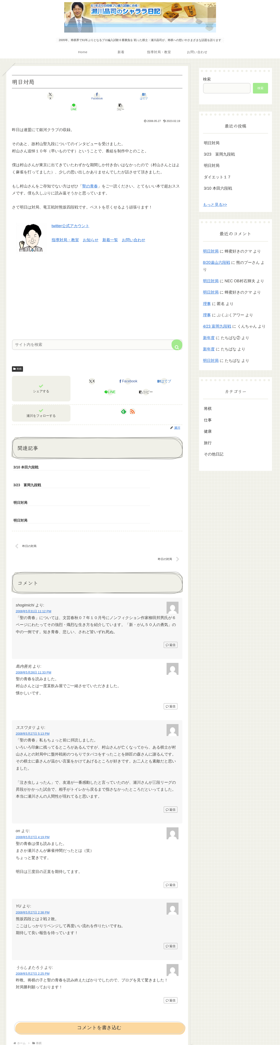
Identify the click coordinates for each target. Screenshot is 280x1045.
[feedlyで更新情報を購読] (123, 400)
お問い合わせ (133, 229)
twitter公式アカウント (70, 215)
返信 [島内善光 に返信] (170, 661)
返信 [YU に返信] (170, 901)
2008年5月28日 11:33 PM (33, 627)
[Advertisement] (97, 284)
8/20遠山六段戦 (216, 262)
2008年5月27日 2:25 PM (33, 929)
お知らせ (90, 229)
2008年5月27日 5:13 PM (33, 689)
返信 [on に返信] (170, 840)
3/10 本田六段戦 (218, 188)
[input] (97, 334)
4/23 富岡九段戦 (217, 326)
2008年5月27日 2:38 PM (33, 867)
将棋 (17, 358)
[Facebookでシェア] (68, 96)
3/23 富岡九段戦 (219, 154)
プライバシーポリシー (140, 1031)
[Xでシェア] (40, 96)
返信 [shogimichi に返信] (170, 600)
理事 (207, 304)
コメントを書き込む (99, 983)
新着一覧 (110, 229)
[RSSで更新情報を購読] (132, 400)
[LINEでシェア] (125, 96)
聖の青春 (90, 175)
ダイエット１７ (217, 177)
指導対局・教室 (65, 229)
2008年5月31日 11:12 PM (33, 566)
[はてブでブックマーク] (97, 96)
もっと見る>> (215, 204)
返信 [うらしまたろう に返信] (170, 955)
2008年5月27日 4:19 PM (33, 792)
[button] (154, 96)
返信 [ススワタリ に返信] (170, 765)
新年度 (209, 338)
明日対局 (211, 143)
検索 (207, 79)
